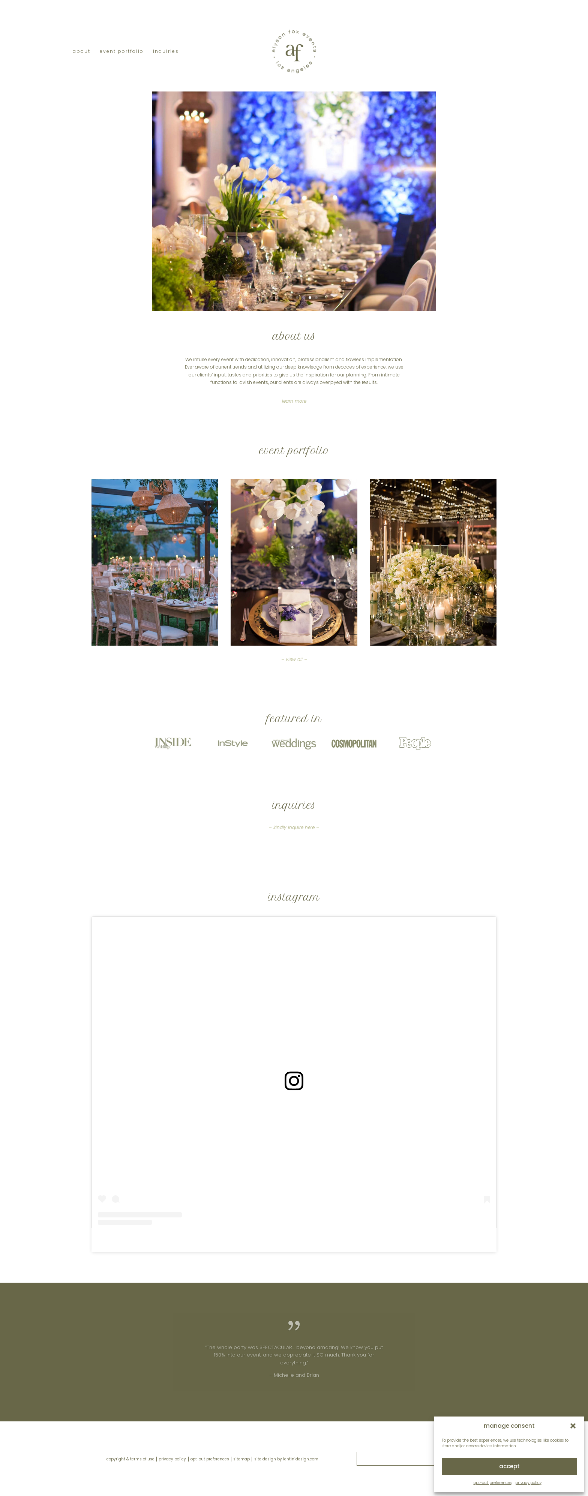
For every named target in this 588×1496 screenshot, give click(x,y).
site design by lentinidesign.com (286, 1459)
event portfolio (122, 51)
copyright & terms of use (130, 1459)
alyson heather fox (234, 1240)
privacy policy (528, 1483)
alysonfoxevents (283, 1240)
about (81, 51)
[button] (573, 1426)
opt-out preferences (493, 1483)
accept (509, 1466)
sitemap (241, 1459)
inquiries (166, 51)
